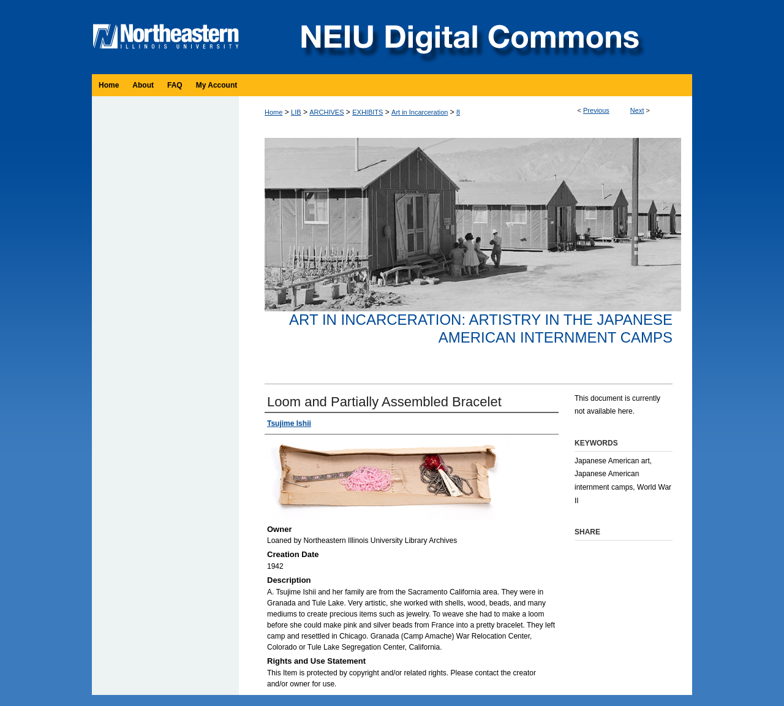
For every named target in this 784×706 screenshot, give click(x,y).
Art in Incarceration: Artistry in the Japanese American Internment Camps (481, 328)
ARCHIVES (326, 112)
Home (273, 112)
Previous (596, 110)
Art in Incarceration (419, 112)
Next (637, 110)
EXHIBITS (367, 112)
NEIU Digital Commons (468, 37)
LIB (296, 112)
